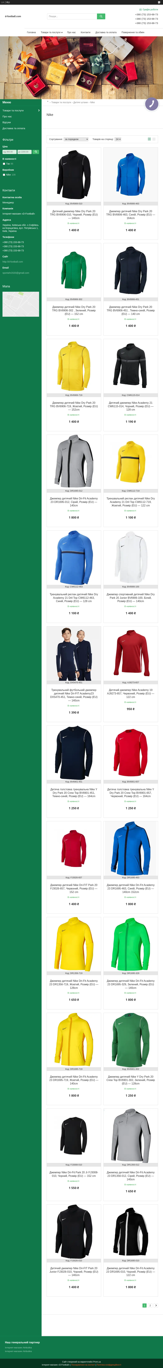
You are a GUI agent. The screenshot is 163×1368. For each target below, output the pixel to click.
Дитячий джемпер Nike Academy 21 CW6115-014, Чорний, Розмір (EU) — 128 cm (130, 406)
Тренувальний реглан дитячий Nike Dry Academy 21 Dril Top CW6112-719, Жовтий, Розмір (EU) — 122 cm (130, 502)
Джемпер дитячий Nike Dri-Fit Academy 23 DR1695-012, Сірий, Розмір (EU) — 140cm (74, 502)
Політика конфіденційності (109, 1365)
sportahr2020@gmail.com (15, 273)
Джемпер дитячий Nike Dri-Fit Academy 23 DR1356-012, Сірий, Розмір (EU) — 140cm (131, 1176)
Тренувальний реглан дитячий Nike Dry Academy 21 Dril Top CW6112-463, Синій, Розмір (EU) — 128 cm (74, 598)
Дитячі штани (80, 102)
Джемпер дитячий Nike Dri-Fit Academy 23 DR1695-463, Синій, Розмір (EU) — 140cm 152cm (131, 888)
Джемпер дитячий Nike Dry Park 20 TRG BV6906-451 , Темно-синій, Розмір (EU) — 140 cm (131, 310)
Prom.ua (97, 1362)
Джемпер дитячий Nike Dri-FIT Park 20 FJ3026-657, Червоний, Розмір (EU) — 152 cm (73, 888)
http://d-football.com (12, 261)
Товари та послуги (50, 32)
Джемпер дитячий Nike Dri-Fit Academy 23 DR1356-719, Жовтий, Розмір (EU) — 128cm (73, 984)
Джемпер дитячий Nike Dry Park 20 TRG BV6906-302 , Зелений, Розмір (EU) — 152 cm (74, 310)
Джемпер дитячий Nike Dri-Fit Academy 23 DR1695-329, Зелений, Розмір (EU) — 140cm (131, 984)
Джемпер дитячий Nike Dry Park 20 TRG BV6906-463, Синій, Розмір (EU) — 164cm (130, 215)
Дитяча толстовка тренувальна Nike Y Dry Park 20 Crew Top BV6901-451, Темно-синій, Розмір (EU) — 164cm (73, 793)
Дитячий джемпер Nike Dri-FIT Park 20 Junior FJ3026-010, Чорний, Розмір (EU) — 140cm (73, 1272)
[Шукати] (101, 16)
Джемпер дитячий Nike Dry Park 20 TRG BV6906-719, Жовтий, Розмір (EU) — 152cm (74, 406)
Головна (31, 32)
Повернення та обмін (133, 32)
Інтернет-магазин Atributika (18, 1347)
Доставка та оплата (106, 32)
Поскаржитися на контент (83, 1365)
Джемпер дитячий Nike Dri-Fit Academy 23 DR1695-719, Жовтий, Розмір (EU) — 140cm (73, 1080)
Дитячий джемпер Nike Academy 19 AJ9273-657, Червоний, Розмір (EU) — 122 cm (130, 693)
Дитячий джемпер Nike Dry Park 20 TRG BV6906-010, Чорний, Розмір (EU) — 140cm (74, 215)
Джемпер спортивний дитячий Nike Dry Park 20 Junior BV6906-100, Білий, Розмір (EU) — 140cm (131, 598)
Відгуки (6, 122)
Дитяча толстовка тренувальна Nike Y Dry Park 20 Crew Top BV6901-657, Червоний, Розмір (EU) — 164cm (130, 793)
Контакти (85, 32)
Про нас (71, 32)
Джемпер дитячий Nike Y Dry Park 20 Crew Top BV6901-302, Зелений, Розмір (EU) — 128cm (130, 1080)
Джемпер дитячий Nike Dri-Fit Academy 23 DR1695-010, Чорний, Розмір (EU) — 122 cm (130, 1272)
